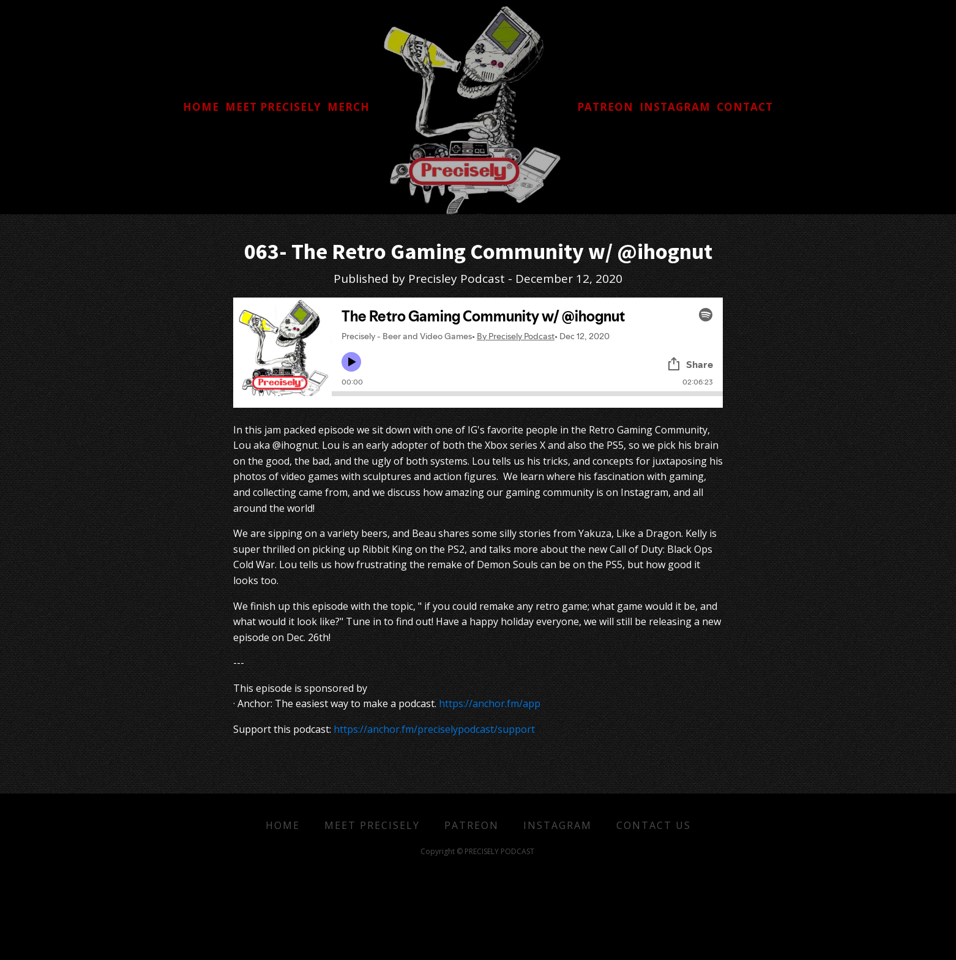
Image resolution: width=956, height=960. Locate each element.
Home (283, 825)
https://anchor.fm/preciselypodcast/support (434, 729)
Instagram (557, 825)
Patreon (471, 825)
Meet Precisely (372, 825)
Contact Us (653, 825)
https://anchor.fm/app (489, 703)
